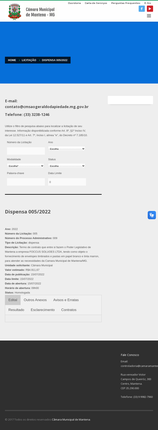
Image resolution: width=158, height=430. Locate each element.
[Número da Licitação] (26, 151)
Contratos (69, 310)
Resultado (16, 310)
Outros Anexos (35, 300)
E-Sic (147, 3)
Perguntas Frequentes (125, 3)
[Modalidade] (25, 165)
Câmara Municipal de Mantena (71, 419)
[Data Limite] (67, 182)
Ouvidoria (74, 3)
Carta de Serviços (96, 3)
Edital (12, 300)
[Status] (66, 165)
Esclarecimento (43, 310)
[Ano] (66, 148)
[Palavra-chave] (26, 182)
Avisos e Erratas (66, 300)
